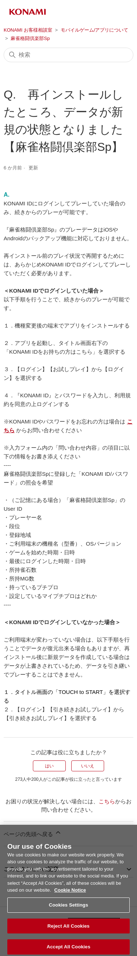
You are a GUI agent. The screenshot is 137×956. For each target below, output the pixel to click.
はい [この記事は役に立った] (49, 765)
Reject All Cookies (68, 930)
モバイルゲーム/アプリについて (95, 30)
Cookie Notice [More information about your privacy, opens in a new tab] (70, 894)
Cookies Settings (68, 909)
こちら (107, 801)
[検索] (68, 55)
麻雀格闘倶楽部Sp (30, 38)
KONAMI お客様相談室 (28, 30)
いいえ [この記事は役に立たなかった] (87, 765)
